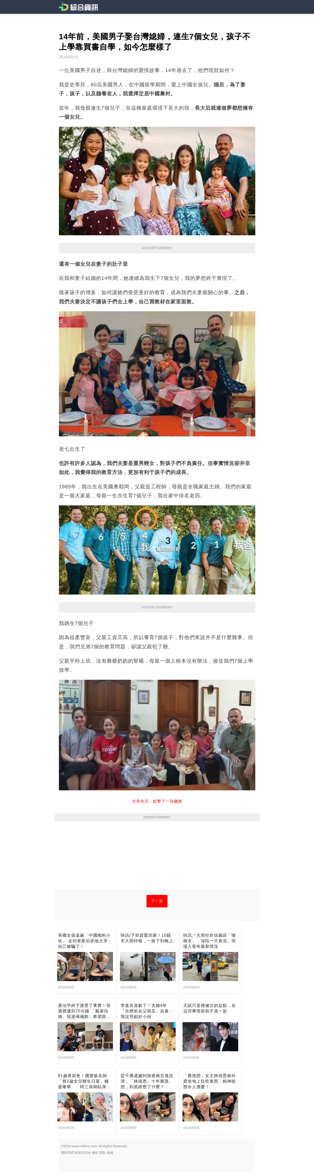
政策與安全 (83, 1152)
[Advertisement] (157, 857)
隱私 (102, 1152)
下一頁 (157, 901)
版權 (110, 1152)
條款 (95, 1152)
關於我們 (67, 1152)
